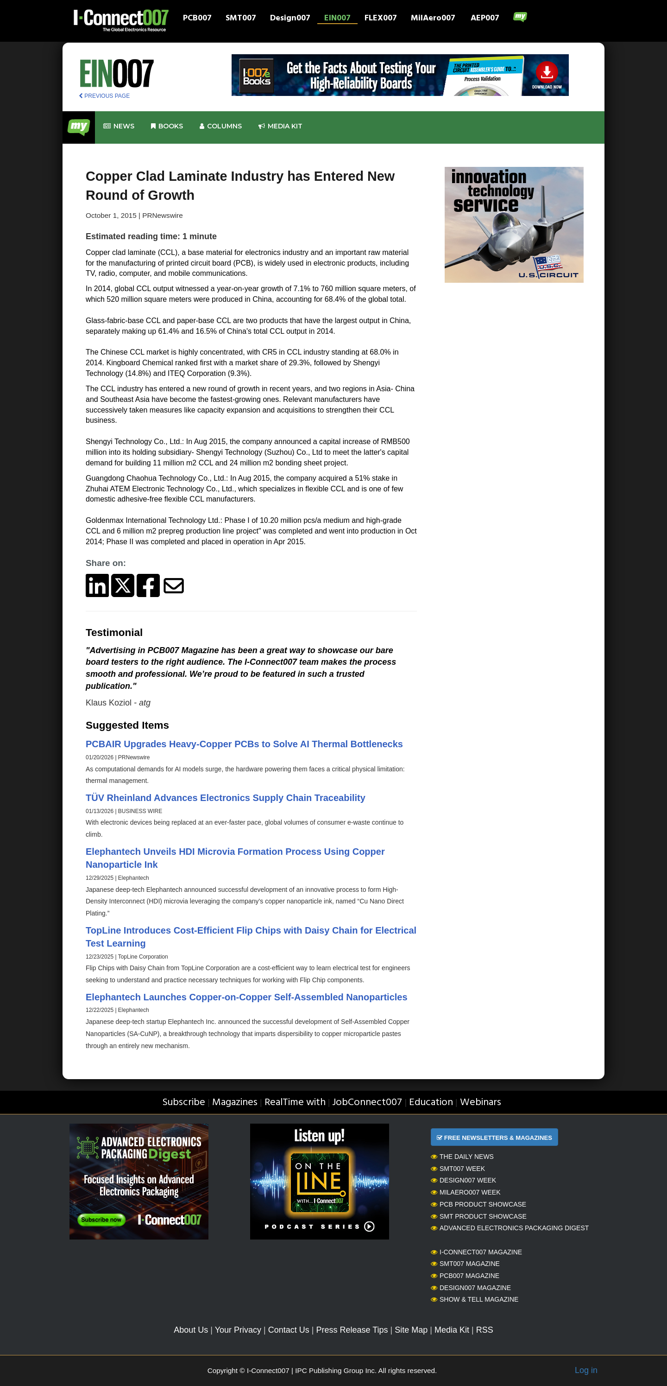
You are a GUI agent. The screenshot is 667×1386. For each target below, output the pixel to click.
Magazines (235, 1102)
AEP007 (485, 19)
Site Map (411, 1330)
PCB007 (197, 19)
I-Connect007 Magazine (476, 1252)
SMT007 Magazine (465, 1263)
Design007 (290, 19)
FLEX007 (381, 19)
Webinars (480, 1102)
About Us (191, 1330)
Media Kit (451, 1330)
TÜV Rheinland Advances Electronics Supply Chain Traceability (225, 798)
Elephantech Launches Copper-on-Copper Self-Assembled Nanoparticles (247, 997)
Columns (221, 126)
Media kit (280, 126)
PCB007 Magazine (465, 1275)
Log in (586, 1370)
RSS (484, 1330)
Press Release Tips (352, 1330)
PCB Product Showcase (478, 1204)
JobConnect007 (367, 1102)
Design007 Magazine (471, 1287)
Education (431, 1102)
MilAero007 (433, 19)
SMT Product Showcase (479, 1216)
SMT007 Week (458, 1168)
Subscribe (183, 1102)
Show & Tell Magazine (474, 1299)
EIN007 (337, 19)
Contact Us (288, 1330)
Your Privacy (238, 1330)
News (118, 126)
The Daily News (462, 1156)
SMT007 (241, 19)
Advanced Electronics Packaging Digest (510, 1228)
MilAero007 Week (466, 1192)
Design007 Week (463, 1180)
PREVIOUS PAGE (104, 96)
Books (167, 126)
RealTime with (295, 1102)
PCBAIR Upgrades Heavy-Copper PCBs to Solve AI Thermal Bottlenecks (244, 744)
